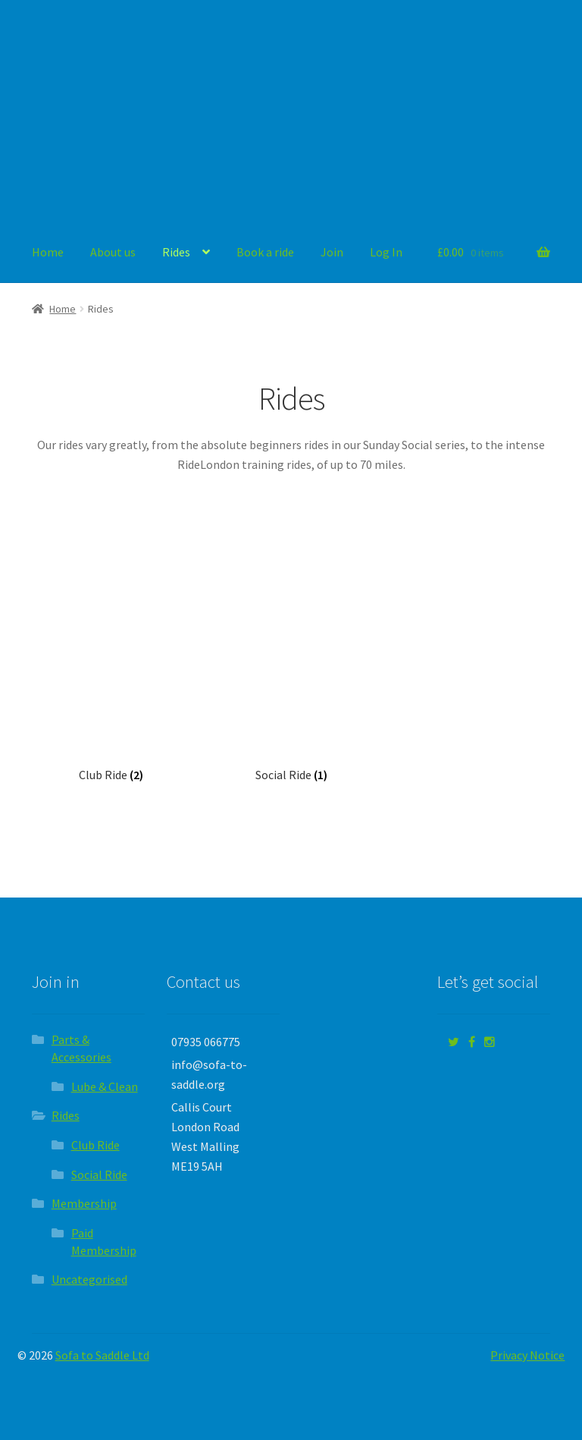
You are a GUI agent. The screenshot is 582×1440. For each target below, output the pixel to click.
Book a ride (265, 251)
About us (113, 251)
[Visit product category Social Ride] (291, 687)
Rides (176, 251)
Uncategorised (89, 1279)
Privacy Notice (527, 1355)
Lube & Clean (104, 1086)
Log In (386, 251)
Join (332, 251)
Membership (84, 1203)
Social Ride (99, 1174)
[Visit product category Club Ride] (110, 687)
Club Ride (95, 1144)
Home (48, 251)
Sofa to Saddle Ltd (102, 1355)
